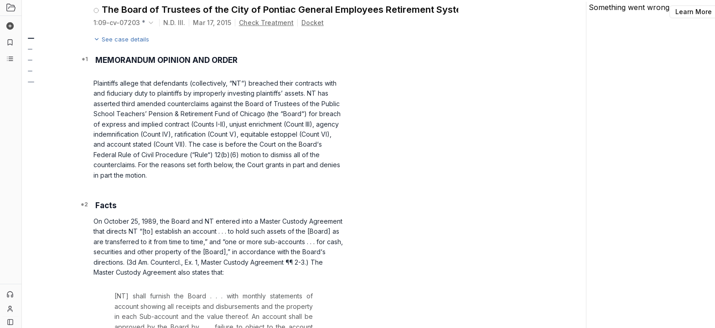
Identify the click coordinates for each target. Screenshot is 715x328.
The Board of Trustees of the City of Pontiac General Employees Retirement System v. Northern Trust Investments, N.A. (280, 9)
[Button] (10, 321)
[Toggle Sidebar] (21, 164)
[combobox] (124, 22)
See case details (121, 39)
